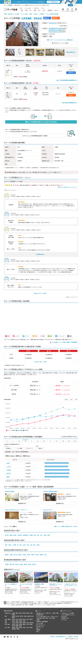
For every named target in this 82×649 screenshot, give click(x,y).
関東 (6, 616)
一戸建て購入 (39, 618)
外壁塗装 (38, 629)
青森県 (17, 613)
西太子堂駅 (59, 32)
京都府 (20, 622)
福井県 (31, 619)
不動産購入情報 (39, 614)
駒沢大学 (8, 473)
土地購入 (38, 619)
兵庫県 (17, 622)
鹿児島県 (14, 628)
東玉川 (10, 545)
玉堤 (20, 545)
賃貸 (37, 613)
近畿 (6, 622)
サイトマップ (64, 619)
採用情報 (76, 636)
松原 (35, 535)
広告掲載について (65, 618)
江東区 (11, 554)
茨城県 (25, 564)
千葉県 (21, 564)
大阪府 (13, 622)
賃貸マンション (42, 613)
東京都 (50, 23)
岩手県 (20, 613)
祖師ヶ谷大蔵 (13, 535)
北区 (45, 554)
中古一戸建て (52, 618)
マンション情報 (39, 623)
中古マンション (54, 616)
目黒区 (20, 554)
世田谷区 (38, 18)
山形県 (31, 613)
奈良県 (27, 622)
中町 (28, 545)
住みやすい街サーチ (40, 624)
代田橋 (31, 535)
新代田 (7, 535)
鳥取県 (20, 624)
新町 (6, 545)
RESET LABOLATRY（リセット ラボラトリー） (16, 510)
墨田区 (7, 554)
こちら (49, 172)
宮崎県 (31, 627)
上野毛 (8, 463)
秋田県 (27, 613)
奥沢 (38, 535)
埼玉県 (16, 564)
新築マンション (46, 616)
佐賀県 (17, 627)
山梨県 (17, 619)
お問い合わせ (64, 616)
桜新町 (8, 477)
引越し (37, 631)
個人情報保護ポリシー (61, 636)
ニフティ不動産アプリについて (68, 614)
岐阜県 (17, 621)
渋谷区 (28, 554)
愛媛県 (17, 625)
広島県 (13, 624)
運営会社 (52, 636)
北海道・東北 (8, 613)
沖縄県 (17, 628)
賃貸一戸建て (56, 613)
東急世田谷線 (52, 30)
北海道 (13, 613)
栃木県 (29, 564)
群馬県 (34, 564)
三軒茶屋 (8, 470)
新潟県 (13, 619)
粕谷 (34, 545)
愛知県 (13, 621)
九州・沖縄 (7, 627)
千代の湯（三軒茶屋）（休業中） (50, 491)
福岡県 (13, 627)
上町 (41, 535)
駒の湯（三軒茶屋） (9, 491)
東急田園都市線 (53, 28)
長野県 (20, 619)
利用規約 (70, 636)
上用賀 (14, 545)
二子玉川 (8, 466)
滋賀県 (24, 622)
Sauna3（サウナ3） (47, 510)
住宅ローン (38, 628)
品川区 (15, 554)
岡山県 (17, 624)
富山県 (24, 619)
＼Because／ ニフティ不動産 (67, 613)
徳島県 (31, 624)
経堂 (48, 535)
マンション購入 (39, 616)
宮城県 (24, 613)
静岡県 (20, 621)
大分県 (27, 627)
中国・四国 (7, 624)
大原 (31, 545)
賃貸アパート (49, 613)
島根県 (24, 624)
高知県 (20, 625)
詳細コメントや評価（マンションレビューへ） (67, 187)
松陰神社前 (25, 535)
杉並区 (37, 554)
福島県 (13, 614)
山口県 (27, 624)
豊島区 (41, 554)
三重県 (24, 621)
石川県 (27, 619)
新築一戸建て (45, 618)
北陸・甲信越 (8, 619)
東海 (6, 621)
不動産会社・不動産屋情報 (42, 621)
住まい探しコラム (40, 626)
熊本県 (24, 627)
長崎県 (20, 627)
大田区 (24, 554)
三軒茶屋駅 (27, 18)
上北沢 (24, 545)
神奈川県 (12, 564)
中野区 (33, 554)
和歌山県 (31, 622)
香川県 (13, 625)
